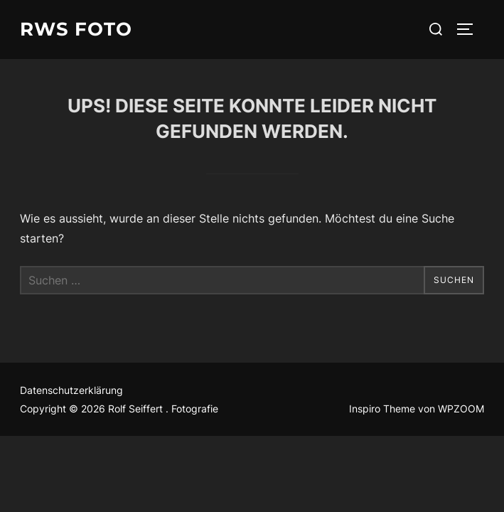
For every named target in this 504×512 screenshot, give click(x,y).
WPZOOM (461, 408)
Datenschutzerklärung (71, 390)
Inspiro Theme (382, 408)
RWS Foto (76, 29)
